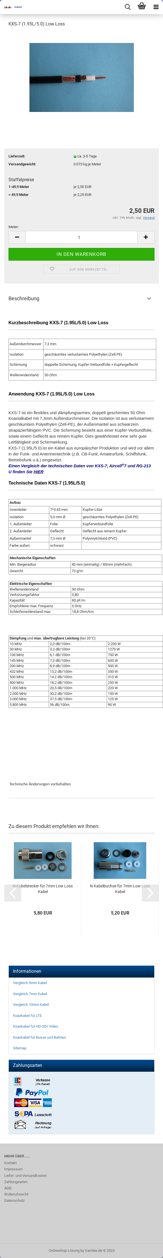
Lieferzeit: (16, 156)
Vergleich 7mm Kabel (30, 994)
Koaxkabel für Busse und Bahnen (39, 1037)
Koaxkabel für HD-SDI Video (35, 1026)
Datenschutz (14, 1200)
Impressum (13, 1169)
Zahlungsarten (15, 1182)
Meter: (13, 227)
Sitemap (19, 1048)
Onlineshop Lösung (64, 1250)
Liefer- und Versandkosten (25, 1175)
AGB (7, 1188)
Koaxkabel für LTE (27, 1015)
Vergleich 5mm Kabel (30, 983)
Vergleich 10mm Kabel (31, 1004)
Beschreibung (23, 298)
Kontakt (10, 1163)
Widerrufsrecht (16, 1194)
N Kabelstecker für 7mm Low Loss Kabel (43, 889)
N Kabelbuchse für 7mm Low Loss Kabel (120, 889)
